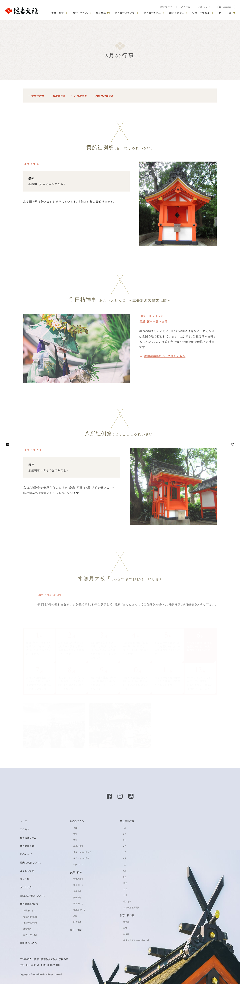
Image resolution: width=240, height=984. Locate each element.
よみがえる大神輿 (131, 907)
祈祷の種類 (78, 879)
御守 (125, 928)
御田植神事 (59, 96)
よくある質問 (27, 870)
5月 (124, 852)
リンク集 (24, 879)
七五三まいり (79, 910)
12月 (125, 895)
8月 (124, 871)
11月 (125, 889)
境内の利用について (30, 862)
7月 (124, 864)
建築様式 (27, 929)
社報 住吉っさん (28, 943)
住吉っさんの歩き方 (82, 852)
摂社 (75, 834)
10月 (125, 883)
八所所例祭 (80, 96)
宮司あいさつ (29, 910)
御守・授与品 (80, 13)
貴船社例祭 (37, 96)
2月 (124, 834)
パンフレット (205, 7)
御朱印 (126, 934)
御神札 (126, 922)
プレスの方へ (27, 887)
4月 (124, 846)
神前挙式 (101, 13)
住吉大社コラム (28, 837)
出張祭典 (77, 922)
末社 (75, 840)
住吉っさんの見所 (81, 858)
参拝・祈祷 (59, 13)
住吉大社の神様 (30, 923)
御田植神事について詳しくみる (164, 356)
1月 (124, 828)
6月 (124, 858)
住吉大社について (126, 13)
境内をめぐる (176, 13)
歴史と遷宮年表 (30, 935)
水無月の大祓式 (105, 96)
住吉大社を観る (152, 13)
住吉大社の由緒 (30, 917)
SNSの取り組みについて (32, 895)
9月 (124, 877)
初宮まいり (78, 903)
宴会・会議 (225, 13)
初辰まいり (78, 885)
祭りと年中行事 (203, 13)
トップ (23, 821)
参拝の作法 (78, 846)
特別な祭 (127, 901)
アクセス (185, 7)
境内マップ (166, 7)
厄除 (75, 916)
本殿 (75, 828)
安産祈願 (77, 897)
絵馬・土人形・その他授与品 (136, 940)
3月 (124, 840)
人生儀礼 (77, 891)
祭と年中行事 (127, 821)
